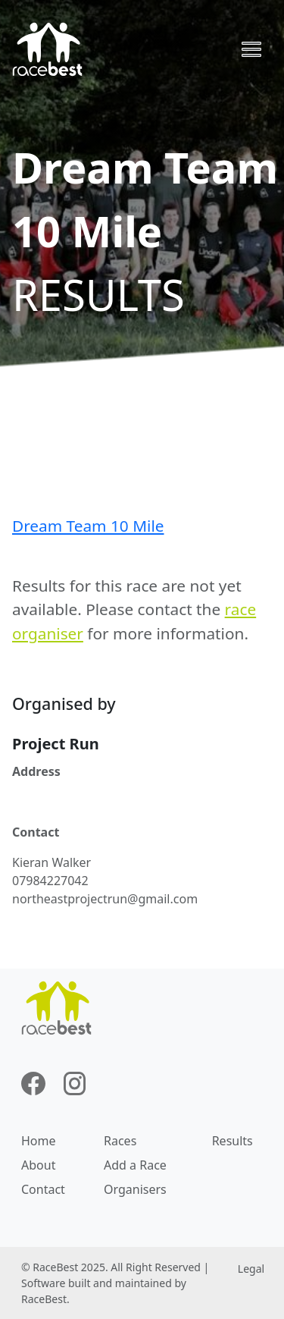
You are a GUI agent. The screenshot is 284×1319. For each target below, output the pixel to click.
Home (38, 1140)
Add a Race (135, 1165)
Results (232, 1140)
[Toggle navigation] (251, 49)
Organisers (135, 1189)
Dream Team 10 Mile (88, 525)
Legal (251, 1268)
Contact (43, 1189)
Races (120, 1140)
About (38, 1165)
